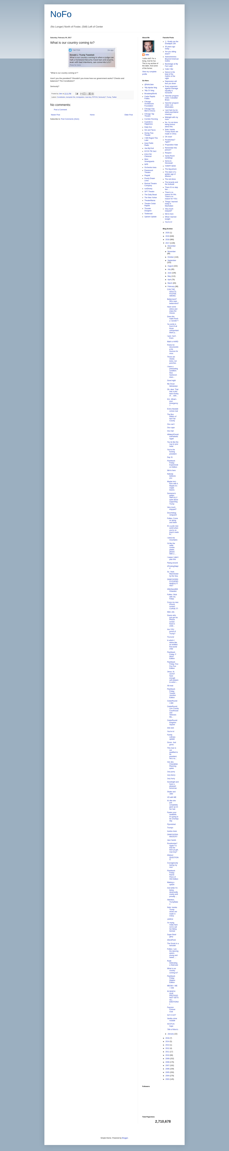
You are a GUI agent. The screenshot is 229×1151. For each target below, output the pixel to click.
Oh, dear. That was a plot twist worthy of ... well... (172, 392)
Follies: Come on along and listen (172, 520)
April (169, 280)
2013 (167, 1045)
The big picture (171, 169)
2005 (167, 1072)
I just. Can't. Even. (171, 337)
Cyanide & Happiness (148, 123)
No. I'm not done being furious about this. (171, 124)
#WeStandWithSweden (172, 590)
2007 (167, 1065)
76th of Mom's (172, 1029)
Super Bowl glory (171, 936)
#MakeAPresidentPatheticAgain (172, 436)
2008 (167, 1062)
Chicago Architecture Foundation (149, 104)
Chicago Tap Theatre (149, 115)
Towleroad (148, 214)
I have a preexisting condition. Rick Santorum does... (172, 372)
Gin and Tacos (150, 130)
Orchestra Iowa (150, 167)
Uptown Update (150, 217)
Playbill (147, 175)
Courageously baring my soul (172, 865)
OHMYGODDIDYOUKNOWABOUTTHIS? (172, 582)
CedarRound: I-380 (172, 702)
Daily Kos (148, 127)
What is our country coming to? (172, 970)
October (171, 257)
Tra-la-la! (170, 637)
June (170, 273)
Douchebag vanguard (172, 514)
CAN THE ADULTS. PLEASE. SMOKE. (172, 292)
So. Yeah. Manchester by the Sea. (172, 574)
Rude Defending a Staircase (172, 963)
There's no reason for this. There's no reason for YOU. (171, 195)
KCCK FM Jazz (150, 151)
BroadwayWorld (150, 94)
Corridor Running (151, 119)
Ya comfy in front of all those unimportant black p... (172, 328)
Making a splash (170, 883)
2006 (167, 1069)
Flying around (172, 563)
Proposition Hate (171, 145)
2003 (167, 1079)
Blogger (125, 1138)
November (172, 251)
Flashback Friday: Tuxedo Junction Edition (171, 693)
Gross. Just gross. (171, 743)
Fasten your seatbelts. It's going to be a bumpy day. (172, 816)
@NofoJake (149, 84)
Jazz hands (171, 840)
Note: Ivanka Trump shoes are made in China (171, 132)
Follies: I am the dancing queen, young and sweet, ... (172, 953)
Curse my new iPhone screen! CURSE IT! (172, 605)
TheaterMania (149, 200)
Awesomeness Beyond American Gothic (172, 59)
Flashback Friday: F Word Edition (171, 655)
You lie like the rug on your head (172, 444)
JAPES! (170, 919)
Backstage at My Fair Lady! (171, 65)
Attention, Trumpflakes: (172, 902)
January (171, 1034)
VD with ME (171, 797)
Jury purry (171, 772)
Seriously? (102, 97)
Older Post (128, 115)
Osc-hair (170, 431)
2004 (167, 1076)
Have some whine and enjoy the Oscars (172, 310)
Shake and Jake (171, 793)
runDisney (148, 189)
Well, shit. (171, 612)
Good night (171, 380)
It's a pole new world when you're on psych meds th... (173, 530)
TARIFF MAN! (170, 166)
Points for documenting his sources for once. (172, 349)
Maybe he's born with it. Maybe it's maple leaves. (172, 486)
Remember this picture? (171, 149)
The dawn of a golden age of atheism (170, 174)
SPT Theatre (149, 192)
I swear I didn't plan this (172, 558)
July (169, 269)
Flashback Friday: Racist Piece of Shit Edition (172, 875)
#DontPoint (171, 940)
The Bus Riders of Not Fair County (171, 417)
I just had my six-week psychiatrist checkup (171, 112)
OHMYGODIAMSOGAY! (172, 836)
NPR (146, 164)
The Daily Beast (150, 195)
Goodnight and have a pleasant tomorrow (173, 785)
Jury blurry (171, 775)
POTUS (95, 97)
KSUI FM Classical (148, 155)
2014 (167, 1041)
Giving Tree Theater (148, 134)
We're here (169, 214)
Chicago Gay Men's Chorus (149, 110)
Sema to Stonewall (169, 162)
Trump (109, 97)
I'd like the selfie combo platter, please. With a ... (171, 548)
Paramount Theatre (148, 171)
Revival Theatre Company (150, 184)
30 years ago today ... (170, 48)
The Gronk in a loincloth (173, 944)
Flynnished (171, 824)
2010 (167, 1055)
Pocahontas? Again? (170, 141)
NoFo (61, 14)
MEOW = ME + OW (172, 987)
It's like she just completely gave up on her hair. (172, 805)
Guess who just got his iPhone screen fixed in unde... (172, 620)
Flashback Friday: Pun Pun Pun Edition (172, 665)
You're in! (168, 222)
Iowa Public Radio (148, 144)
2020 (167, 233)
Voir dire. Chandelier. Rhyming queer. (172, 765)
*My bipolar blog (150, 88)
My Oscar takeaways (172, 385)
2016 (167, 1038)
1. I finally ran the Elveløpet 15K (171, 43)
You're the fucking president (171, 452)
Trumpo (170, 828)
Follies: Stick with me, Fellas (172, 597)
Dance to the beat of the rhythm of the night (170, 75)
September (172, 260)
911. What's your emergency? (172, 402)
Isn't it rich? (171, 1015)
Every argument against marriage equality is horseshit (171, 89)
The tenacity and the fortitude (171, 183)
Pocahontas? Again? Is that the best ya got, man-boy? (172, 847)
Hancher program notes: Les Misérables (172, 105)
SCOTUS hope (170, 1025)
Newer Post (55, 115)
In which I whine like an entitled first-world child (172, 644)
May (169, 276)
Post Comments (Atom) (70, 119)
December (172, 246)
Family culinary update (171, 737)
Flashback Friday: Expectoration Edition (172, 464)
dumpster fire (70, 97)
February (171, 286)
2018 (167, 240)
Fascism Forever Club (171, 1009)
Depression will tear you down (171, 82)
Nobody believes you (171, 476)
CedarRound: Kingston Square (172, 722)
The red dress (170, 179)
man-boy (88, 97)
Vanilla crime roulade (172, 1019)
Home (92, 115)
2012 (167, 1048)
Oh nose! (168, 137)
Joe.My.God (149, 148)
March (170, 283)
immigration (80, 97)
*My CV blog (149, 90)
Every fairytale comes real (172, 410)
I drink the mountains (172, 539)
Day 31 (170, 457)
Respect (168, 153)
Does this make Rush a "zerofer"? (172, 319)
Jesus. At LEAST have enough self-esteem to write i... (172, 677)
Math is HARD (172, 342)
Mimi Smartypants (149, 160)
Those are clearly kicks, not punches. (172, 360)
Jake (147, 55)
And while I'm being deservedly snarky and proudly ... (172, 892)
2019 (167, 236)
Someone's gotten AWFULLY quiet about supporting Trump (172, 498)
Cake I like (169, 69)
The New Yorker (150, 198)
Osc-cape (171, 428)
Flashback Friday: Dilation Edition (171, 979)
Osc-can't (170, 424)
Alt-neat (170, 686)
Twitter (114, 97)
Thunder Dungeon (148, 210)
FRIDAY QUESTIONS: (172, 857)
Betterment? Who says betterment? (173, 301)
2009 (167, 1059)
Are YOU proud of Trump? (171, 631)
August (171, 266)
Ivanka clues (172, 831)
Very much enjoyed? (169, 210)
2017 (167, 243)
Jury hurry (171, 779)
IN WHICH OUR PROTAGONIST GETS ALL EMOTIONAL (173, 997)
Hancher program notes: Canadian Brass (172, 98)
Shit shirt (170, 728)
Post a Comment (60, 110)
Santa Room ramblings (170, 157)
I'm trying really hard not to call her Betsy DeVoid (172, 927)
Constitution (61, 97)
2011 (167, 1052)
